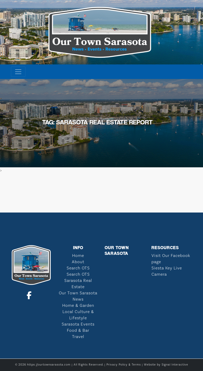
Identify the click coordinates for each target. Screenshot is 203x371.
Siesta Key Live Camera (166, 271)
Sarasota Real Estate (78, 283)
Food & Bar (78, 330)
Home (78, 255)
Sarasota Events (78, 324)
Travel (78, 336)
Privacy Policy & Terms (123, 365)
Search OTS (78, 268)
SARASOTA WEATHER (101, 193)
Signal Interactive (175, 365)
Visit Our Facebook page (170, 258)
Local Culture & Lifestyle (78, 315)
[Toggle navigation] (18, 72)
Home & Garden (78, 305)
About (78, 261)
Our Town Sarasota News (78, 296)
